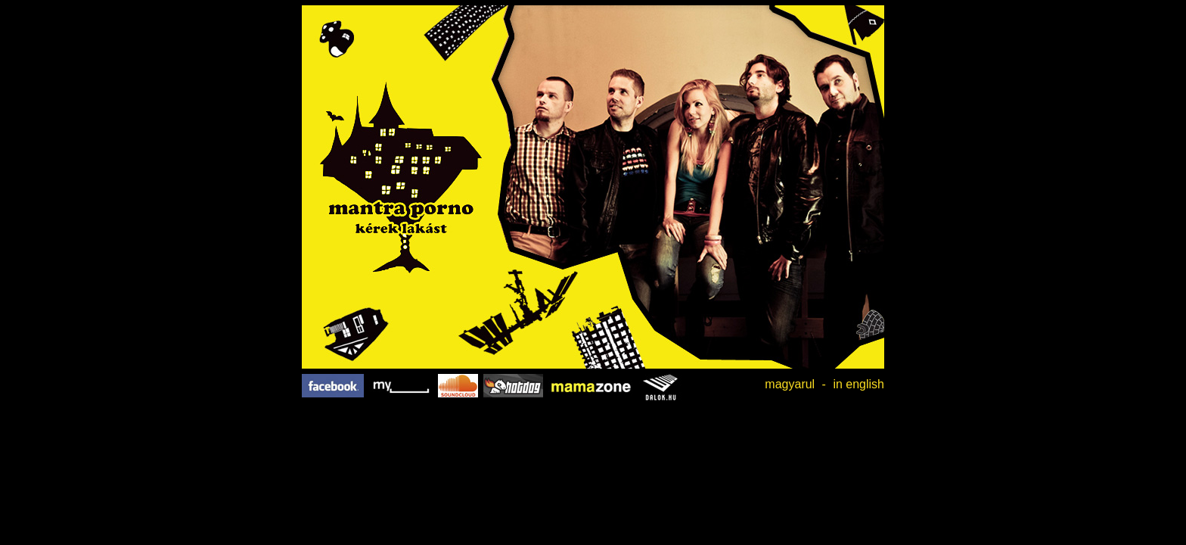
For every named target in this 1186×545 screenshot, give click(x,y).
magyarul (790, 384)
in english (858, 384)
